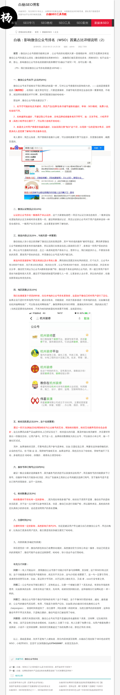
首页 (14, 22)
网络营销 (52, 30)
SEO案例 (82, 22)
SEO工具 (64, 22)
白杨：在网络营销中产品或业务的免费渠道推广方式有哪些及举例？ (45, 671)
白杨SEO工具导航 (56, 14)
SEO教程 (46, 22)
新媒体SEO (101, 22)
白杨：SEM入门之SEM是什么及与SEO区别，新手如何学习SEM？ (44, 667)
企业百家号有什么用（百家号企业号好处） (27, 682)
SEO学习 (29, 22)
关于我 (69, 30)
